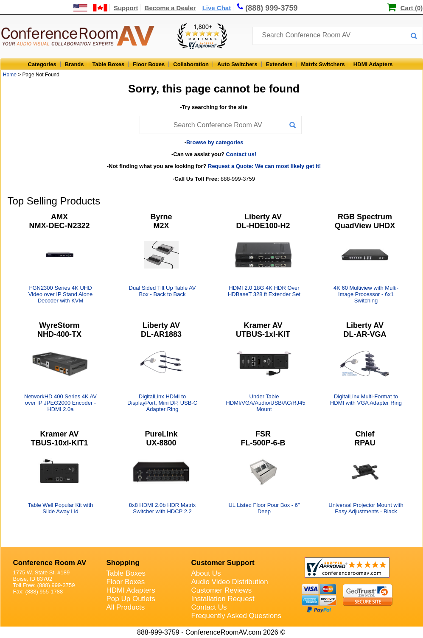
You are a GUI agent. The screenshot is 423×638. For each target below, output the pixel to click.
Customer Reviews (221, 590)
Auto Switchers (237, 64)
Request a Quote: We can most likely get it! (264, 166)
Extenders (279, 64)
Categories (42, 64)
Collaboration (191, 64)
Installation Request (223, 599)
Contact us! (241, 154)
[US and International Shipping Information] (90, 7)
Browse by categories (214, 142)
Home (10, 75)
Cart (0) (412, 7)
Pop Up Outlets (130, 599)
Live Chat (216, 7)
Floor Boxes (149, 64)
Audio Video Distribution (229, 582)
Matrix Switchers (323, 64)
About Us (206, 573)
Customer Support (223, 563)
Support (126, 7)
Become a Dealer (170, 7)
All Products (125, 607)
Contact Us (209, 607)
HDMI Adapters (373, 64)
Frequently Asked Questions (236, 616)
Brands (74, 64)
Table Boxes (108, 64)
